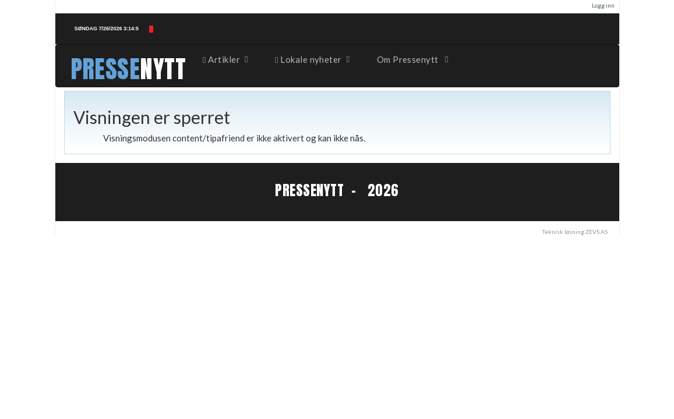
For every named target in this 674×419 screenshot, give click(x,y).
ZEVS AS (596, 231)
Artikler (226, 59)
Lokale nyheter (313, 59)
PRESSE (105, 69)
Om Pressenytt (413, 59)
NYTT (163, 69)
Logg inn (603, 5)
